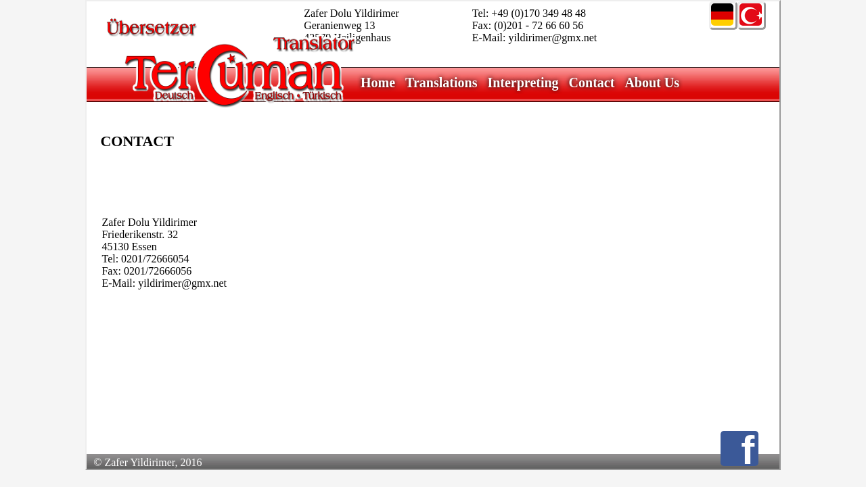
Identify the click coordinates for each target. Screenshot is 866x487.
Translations (441, 82)
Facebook (749, 448)
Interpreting (522, 82)
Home (378, 82)
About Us (651, 82)
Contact (592, 82)
